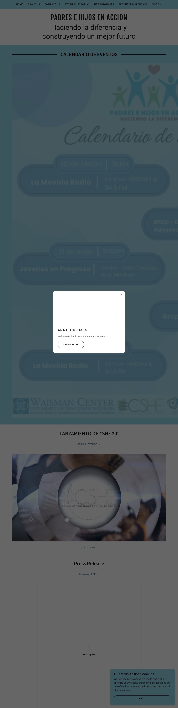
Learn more (68, 344)
